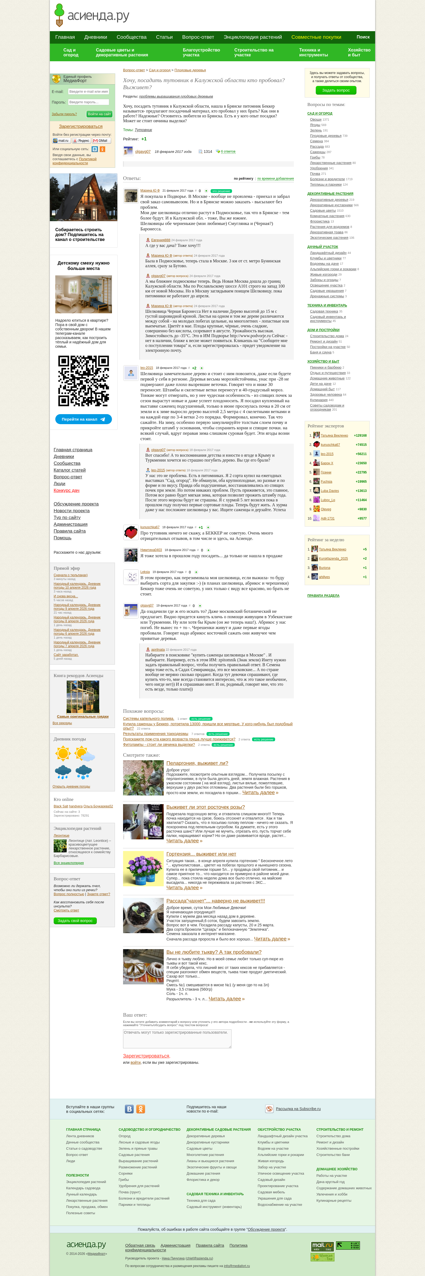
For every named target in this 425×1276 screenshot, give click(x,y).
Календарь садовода (83, 1188)
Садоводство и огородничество (150, 1130)
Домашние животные (327, 378)
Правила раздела (323, 596)
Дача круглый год (330, 1182)
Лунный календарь (81, 1194)
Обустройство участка (279, 1130)
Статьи (164, 37)
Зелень (316, 130)
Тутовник (143, 130)
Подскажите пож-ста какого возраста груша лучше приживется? (179, 739)
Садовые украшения (327, 291)
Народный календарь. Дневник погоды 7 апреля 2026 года (77, 644)
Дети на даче (320, 384)
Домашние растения (203, 1173)
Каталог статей (70, 470)
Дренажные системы (327, 296)
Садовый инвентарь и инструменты (328, 319)
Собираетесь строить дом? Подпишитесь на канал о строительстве (80, 234)
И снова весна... (66, 596)
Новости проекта (72, 510)
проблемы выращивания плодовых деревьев (176, 96)
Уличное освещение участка (281, 1173)
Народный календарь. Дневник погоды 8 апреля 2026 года (77, 619)
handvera (76, 806)
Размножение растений (138, 1167)
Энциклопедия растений (253, 37)
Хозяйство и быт (359, 52)
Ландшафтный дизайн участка (283, 1136)
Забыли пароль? (64, 114)
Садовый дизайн (271, 1180)
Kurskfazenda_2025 (333, 558)
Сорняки (126, 1173)
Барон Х (327, 463)
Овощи (315, 119)
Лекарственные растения (331, 163)
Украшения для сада (275, 1198)
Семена (316, 141)
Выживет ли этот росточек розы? (205, 807)
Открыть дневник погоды (71, 786)
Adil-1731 (328, 518)
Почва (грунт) (130, 1192)
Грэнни (326, 472)
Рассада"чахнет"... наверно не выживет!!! (215, 901)
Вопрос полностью (69, 894)
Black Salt (61, 806)
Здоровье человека (326, 394)
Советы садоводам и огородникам (327, 407)
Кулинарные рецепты (333, 1200)
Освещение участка (326, 285)
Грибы (315, 157)
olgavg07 (143, 151)
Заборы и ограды (324, 280)
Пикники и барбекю (326, 367)
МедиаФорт (96, 1254)
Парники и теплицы (134, 1205)
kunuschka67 (150, 527)
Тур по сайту (67, 517)
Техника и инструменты (313, 52)
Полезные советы (80, 1213)
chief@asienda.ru (199, 1258)
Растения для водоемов (329, 227)
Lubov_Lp (328, 500)
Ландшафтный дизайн (328, 253)
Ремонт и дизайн (324, 341)
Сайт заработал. (66, 655)
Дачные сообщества (82, 1142)
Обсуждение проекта (76, 504)
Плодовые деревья (190, 70)
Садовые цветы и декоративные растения (122, 52)
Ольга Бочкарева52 (98, 806)
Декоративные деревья (329, 200)
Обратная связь (140, 1245)
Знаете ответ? (98, 894)
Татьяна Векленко (334, 435)
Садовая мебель (271, 1192)
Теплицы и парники (326, 184)
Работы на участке (331, 1176)
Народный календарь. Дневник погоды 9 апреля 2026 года (77, 607)
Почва (315, 174)
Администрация (71, 524)
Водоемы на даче (324, 264)
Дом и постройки (323, 330)
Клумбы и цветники (326, 258)
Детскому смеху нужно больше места (84, 265)
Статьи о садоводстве (84, 1148)
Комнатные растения (327, 216)
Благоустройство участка (201, 52)
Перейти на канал (79, 419)
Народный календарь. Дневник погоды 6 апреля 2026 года (77, 632)
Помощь (63, 537)
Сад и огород (71, 52)
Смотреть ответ (66, 910)
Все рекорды (62, 723)
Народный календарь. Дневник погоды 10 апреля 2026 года (77, 585)
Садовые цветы (323, 210)
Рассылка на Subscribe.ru (298, 1109)
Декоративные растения (330, 194)
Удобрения (319, 168)
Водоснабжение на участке (280, 1205)
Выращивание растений (138, 1161)
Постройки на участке (328, 347)
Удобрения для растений (139, 1186)
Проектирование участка (278, 1186)
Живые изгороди (323, 274)
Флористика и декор (203, 1180)
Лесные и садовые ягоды (139, 1142)
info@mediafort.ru (237, 1266)
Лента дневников (80, 1136)
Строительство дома (327, 336)
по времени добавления (275, 179)
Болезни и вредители (327, 179)
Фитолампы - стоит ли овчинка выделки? (159, 744)
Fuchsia (326, 482)
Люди (59, 483)
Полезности (77, 1175)
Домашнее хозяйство (337, 1169)
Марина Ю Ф (150, 190)
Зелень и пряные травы (138, 1148)
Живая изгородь (271, 1161)
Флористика (320, 221)
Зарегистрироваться (146, 1056)
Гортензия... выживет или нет (201, 854)
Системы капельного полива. (148, 718)
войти (136, 1062)
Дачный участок (322, 247)
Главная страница (73, 449)
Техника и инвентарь (327, 305)
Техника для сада (201, 1200)
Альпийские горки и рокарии (333, 269)
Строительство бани (333, 1155)
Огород (125, 1136)
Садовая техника (324, 311)
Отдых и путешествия (328, 373)
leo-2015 (146, 368)
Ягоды (315, 125)
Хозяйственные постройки (337, 1148)
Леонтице (61, 835)
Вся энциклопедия (69, 863)
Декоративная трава (326, 232)
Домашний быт (322, 389)
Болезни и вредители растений (144, 1198)
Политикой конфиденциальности (74, 161)
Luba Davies (330, 491)
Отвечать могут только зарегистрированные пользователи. (177, 1038)
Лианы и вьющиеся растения (210, 1161)
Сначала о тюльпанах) (71, 575)
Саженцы (318, 152)
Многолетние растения (205, 1155)
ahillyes (324, 577)
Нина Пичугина (173, 1258)
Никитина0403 (151, 550)
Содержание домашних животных (344, 1188)
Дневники (95, 37)
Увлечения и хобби (331, 1194)
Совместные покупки (316, 37)
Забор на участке (272, 1167)
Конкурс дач (66, 490)
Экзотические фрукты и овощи (212, 1167)
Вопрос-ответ (198, 37)
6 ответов (228, 151)
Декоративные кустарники (331, 205)
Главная (65, 37)
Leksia (145, 572)
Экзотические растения (329, 238)
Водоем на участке (273, 1148)
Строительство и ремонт (339, 1130)
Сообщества (131, 37)
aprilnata (158, 649)
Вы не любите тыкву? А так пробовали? (214, 952)
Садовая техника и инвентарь (215, 1194)
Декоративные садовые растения (219, 1130)
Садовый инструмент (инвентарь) (214, 1207)
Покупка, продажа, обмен (87, 1207)
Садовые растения (134, 1155)
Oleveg (326, 509)
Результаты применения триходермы (155, 734)
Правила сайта (70, 531)
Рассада (317, 146)
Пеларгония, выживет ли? (197, 763)
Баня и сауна (320, 352)
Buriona (324, 568)
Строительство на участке (254, 52)
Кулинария (319, 400)
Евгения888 (160, 240)
